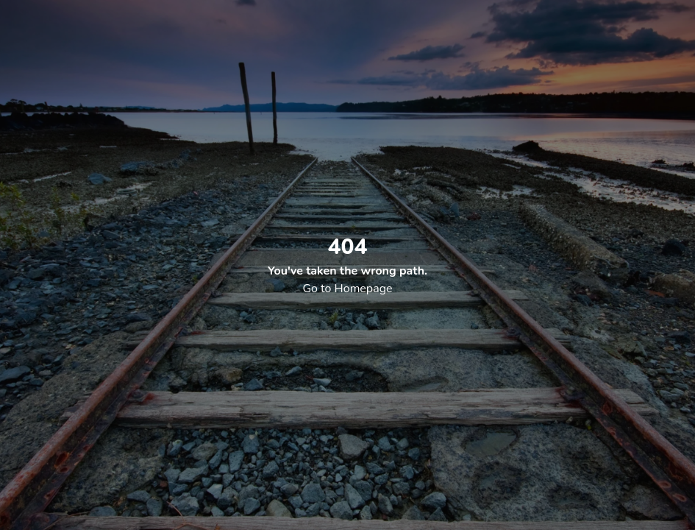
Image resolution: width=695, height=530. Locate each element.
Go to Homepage (347, 288)
